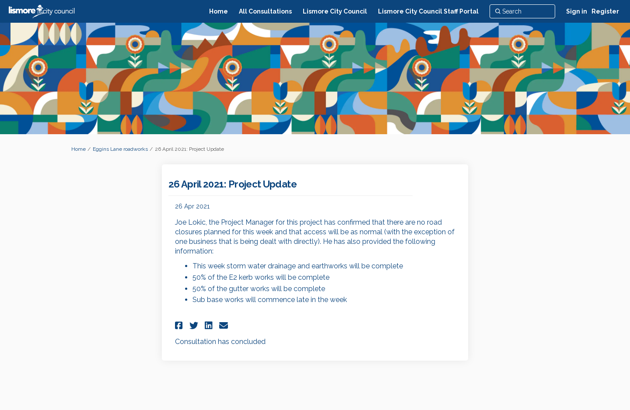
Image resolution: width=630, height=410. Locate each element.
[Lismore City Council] (335, 11)
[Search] (522, 11)
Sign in (576, 11)
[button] (180, 325)
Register (605, 11)
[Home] (218, 11)
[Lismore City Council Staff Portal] (428, 11)
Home (78, 149)
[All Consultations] (265, 11)
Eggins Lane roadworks (120, 149)
